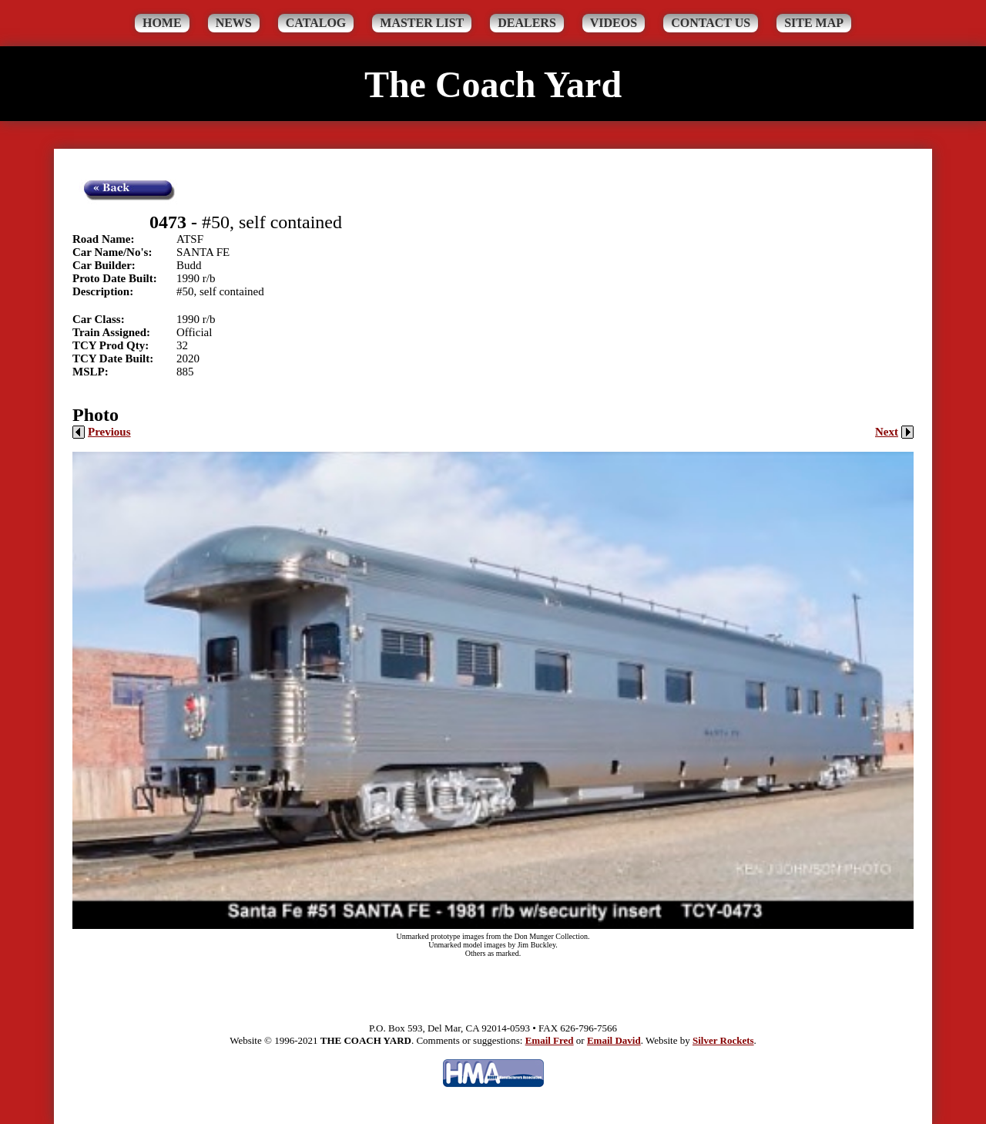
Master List (422, 22)
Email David (614, 1040)
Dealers (527, 22)
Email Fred (549, 1040)
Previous (101, 432)
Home (162, 22)
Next (894, 432)
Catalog (316, 22)
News (234, 22)
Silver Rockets (723, 1040)
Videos (613, 22)
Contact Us (710, 22)
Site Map (813, 22)
